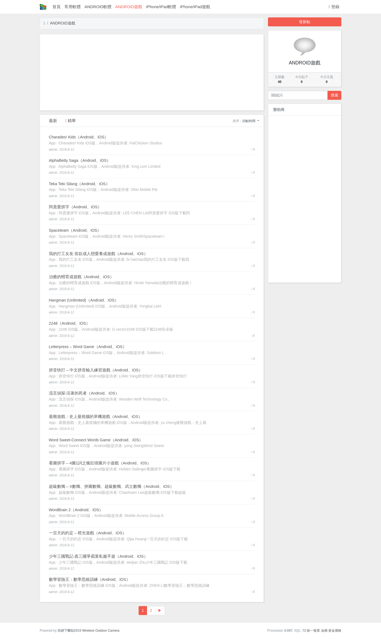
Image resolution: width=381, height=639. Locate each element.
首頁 (56, 6)
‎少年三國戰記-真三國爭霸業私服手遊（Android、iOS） (98, 556)
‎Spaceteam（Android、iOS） (75, 230)
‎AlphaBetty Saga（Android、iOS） (80, 160)
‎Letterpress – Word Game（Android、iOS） (88, 347)
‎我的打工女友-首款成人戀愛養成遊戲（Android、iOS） (98, 254)
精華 (70, 120)
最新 (53, 120)
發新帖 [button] (304, 22)
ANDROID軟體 (98, 6)
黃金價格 (334, 630)
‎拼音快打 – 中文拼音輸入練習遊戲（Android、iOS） (96, 370)
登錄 (334, 6)
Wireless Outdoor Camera (100, 630)
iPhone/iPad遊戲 (195, 6)
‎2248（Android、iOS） (69, 323)
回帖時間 (249, 121)
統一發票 (313, 630)
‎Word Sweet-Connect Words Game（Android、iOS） (96, 440)
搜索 (334, 95)
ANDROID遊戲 (128, 6)
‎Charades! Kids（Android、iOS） (78, 137)
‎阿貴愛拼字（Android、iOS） (75, 207)
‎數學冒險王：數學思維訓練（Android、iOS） (89, 579)
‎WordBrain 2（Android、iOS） (76, 510)
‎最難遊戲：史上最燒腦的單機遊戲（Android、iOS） (95, 416)
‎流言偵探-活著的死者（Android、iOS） (84, 393)
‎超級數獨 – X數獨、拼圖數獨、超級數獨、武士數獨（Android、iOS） (111, 486)
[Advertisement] (152, 72)
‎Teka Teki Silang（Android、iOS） (79, 184)
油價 (324, 630)
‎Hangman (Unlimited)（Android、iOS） (84, 300)
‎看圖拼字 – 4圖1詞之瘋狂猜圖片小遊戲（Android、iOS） (100, 463)
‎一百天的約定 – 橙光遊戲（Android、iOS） (88, 533)
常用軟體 (72, 6)
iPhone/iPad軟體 (161, 6)
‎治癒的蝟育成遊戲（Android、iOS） (81, 277)
